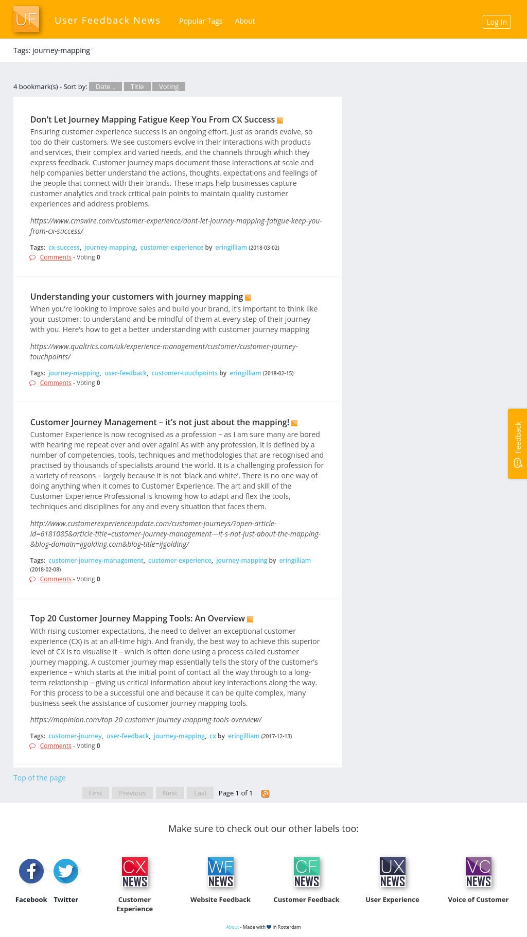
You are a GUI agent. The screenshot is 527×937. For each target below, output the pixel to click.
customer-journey (74, 736)
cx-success (63, 247)
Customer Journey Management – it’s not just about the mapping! (159, 422)
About (245, 21)
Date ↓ (105, 86)
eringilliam (232, 247)
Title (137, 86)
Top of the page (39, 778)
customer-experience (172, 247)
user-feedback (125, 373)
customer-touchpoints (185, 373)
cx (212, 736)
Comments (56, 257)
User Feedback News (108, 20)
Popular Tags (200, 21)
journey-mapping (109, 247)
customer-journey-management (95, 560)
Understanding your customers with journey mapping (136, 296)
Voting (169, 86)
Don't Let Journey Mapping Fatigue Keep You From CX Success (152, 119)
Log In (497, 22)
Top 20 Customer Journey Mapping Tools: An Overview (137, 618)
